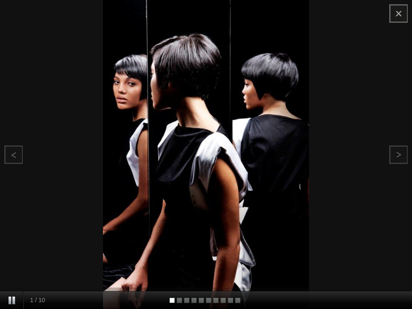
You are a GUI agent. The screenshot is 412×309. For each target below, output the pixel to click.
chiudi (398, 13)
